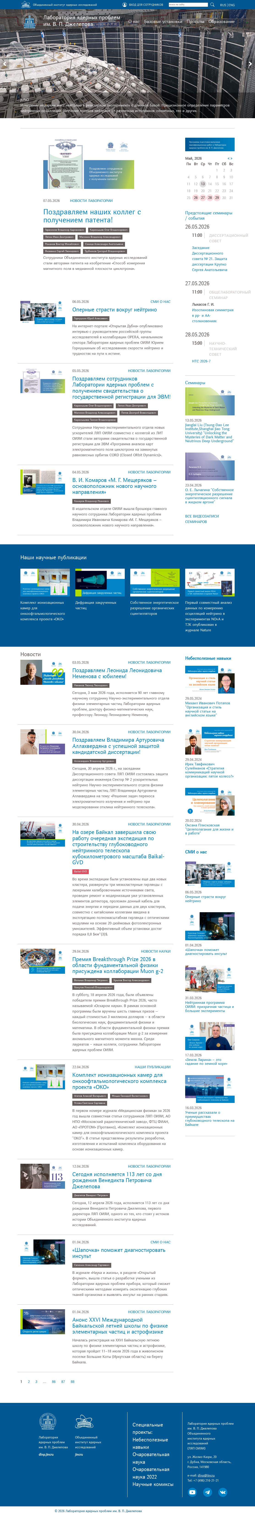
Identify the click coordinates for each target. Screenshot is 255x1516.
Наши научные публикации (53, 557)
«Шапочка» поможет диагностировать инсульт (118, 1253)
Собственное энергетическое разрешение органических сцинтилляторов (154, 608)
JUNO (24, 100)
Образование (222, 21)
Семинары (195, 383)
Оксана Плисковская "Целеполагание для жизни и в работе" (209, 829)
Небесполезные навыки (208, 658)
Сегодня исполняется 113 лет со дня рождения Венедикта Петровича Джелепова (117, 1180)
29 (217, 198)
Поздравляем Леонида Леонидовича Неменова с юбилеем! (117, 673)
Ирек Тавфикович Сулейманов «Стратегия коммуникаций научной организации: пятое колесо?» (209, 770)
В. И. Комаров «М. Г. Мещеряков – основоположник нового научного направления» (114, 486)
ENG (231, 5)
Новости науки (156, 951)
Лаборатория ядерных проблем (81, 21)
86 (54, 1381)
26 (196, 198)
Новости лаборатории (91, 201)
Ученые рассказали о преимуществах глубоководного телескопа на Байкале (209, 1118)
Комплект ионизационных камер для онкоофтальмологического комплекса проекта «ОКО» (119, 1081)
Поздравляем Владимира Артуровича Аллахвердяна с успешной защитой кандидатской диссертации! (118, 746)
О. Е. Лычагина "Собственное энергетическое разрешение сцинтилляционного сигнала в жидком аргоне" (209, 496)
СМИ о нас (161, 301)
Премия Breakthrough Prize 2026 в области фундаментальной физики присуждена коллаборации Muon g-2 (118, 965)
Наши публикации (153, 1067)
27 (203, 198)
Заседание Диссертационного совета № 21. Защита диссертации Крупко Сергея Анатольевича (209, 259)
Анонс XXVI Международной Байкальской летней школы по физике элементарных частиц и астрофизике (120, 1326)
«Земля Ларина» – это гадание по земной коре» (206, 1061)
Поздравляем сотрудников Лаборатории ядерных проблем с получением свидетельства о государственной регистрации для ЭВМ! (121, 387)
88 (72, 1381)
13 (203, 184)
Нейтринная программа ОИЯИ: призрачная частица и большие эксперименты (209, 1006)
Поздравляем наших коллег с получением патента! (92, 216)
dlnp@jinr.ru (206, 1475)
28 (210, 198)
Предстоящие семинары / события (208, 215)
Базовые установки (163, 21)
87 (63, 1381)
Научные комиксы (153, 1484)
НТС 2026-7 (201, 361)
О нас (134, 21)
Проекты (195, 21)
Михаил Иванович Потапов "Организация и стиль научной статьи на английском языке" (207, 709)
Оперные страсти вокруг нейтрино (114, 309)
